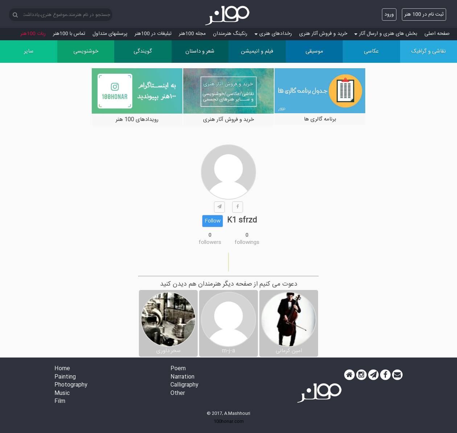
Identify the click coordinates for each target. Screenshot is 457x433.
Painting (65, 377)
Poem (178, 369)
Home (62, 369)
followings (247, 242)
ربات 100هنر (33, 33)
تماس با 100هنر (69, 33)
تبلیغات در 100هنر (153, 33)
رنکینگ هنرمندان (230, 33)
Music (62, 393)
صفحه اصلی (437, 33)
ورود (389, 14)
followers (210, 242)
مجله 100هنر (192, 33)
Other (177, 393)
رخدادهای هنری (273, 33)
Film (59, 401)
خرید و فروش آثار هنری (323, 33)
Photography (70, 385)
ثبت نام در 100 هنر (424, 14)
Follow (213, 221)
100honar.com (229, 421)
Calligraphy (184, 385)
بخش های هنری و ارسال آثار (385, 33)
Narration (182, 377)
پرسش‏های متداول (109, 33)
